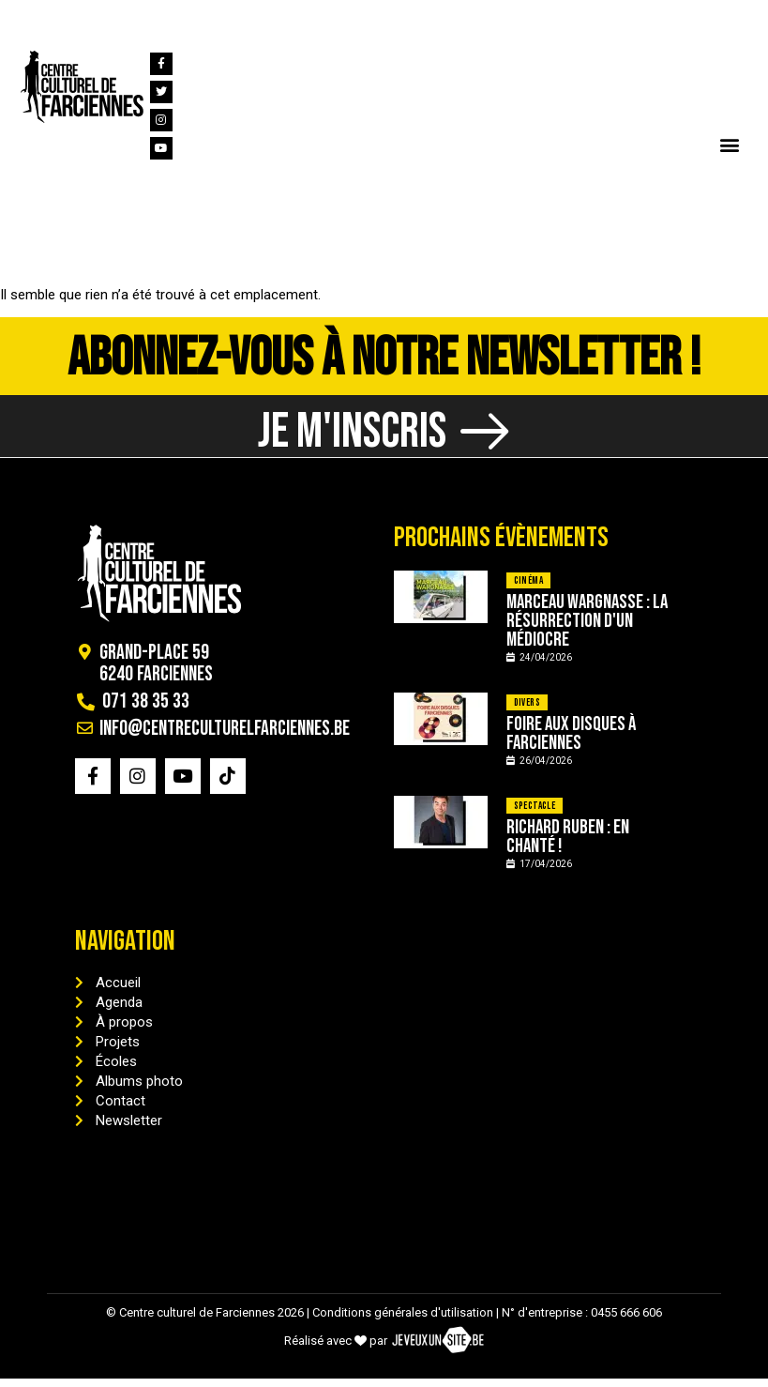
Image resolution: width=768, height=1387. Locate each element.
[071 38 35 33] (27, 16)
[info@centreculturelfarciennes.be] (148, 16)
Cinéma (528, 589)
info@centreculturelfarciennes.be (279, 17)
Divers (527, 711)
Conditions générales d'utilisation (402, 1321)
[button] (729, 144)
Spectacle (535, 814)
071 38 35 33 (83, 17)
